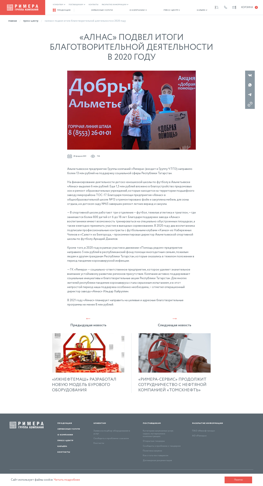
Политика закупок (152, 450)
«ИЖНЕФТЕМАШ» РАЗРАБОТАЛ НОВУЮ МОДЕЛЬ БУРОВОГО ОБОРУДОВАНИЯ (84, 385)
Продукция (61, 10)
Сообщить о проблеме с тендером (162, 446)
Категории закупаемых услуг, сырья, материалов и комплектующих (158, 433)
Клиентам (59, 4)
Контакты (93, 4)
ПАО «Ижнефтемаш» (203, 430)
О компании (131, 10)
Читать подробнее (67, 480)
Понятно (238, 479)
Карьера (188, 10)
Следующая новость (174, 322)
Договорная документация (157, 460)
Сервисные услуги (98, 10)
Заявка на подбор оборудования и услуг (111, 432)
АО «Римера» (199, 435)
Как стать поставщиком (155, 455)
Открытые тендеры (154, 441)
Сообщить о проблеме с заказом (111, 438)
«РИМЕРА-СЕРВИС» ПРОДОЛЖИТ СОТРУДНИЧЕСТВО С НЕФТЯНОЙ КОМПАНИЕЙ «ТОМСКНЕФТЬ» (172, 385)
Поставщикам (77, 4)
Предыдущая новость (88, 322)
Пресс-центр (161, 10)
